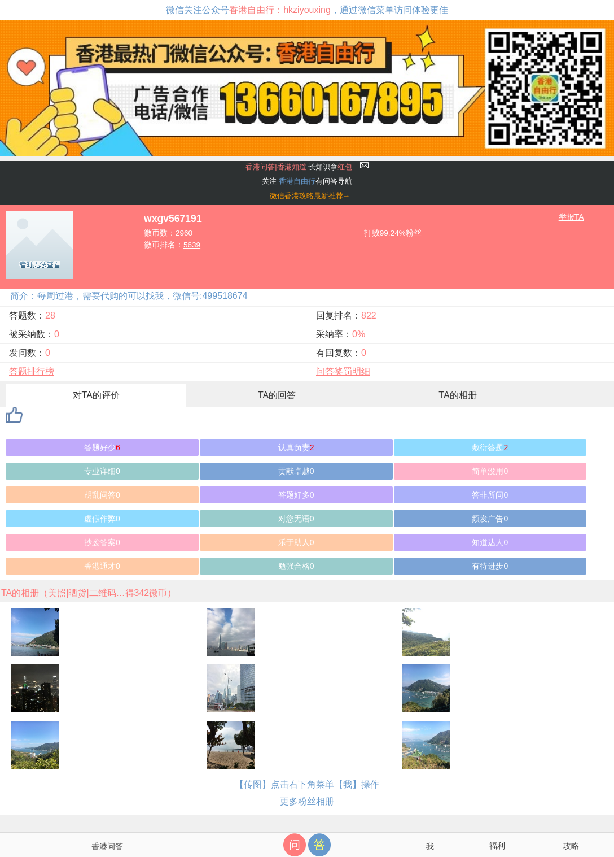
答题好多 (296, 494)
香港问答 (107, 846)
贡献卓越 (296, 471)
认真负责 (296, 447)
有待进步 (490, 566)
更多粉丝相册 (307, 801)
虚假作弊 (102, 518)
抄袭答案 (102, 542)
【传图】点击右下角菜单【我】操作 (307, 784)
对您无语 (296, 518)
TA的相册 (457, 395)
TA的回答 (277, 395)
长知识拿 (298, 167)
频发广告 (490, 518)
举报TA (571, 216)
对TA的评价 (96, 395)
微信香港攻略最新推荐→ (310, 196)
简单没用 (490, 471)
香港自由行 (297, 181)
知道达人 (490, 542)
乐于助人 (296, 542)
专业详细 (102, 471)
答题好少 (102, 447)
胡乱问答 (102, 494)
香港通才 (102, 566)
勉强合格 (296, 566)
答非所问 (490, 494)
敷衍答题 (490, 447)
